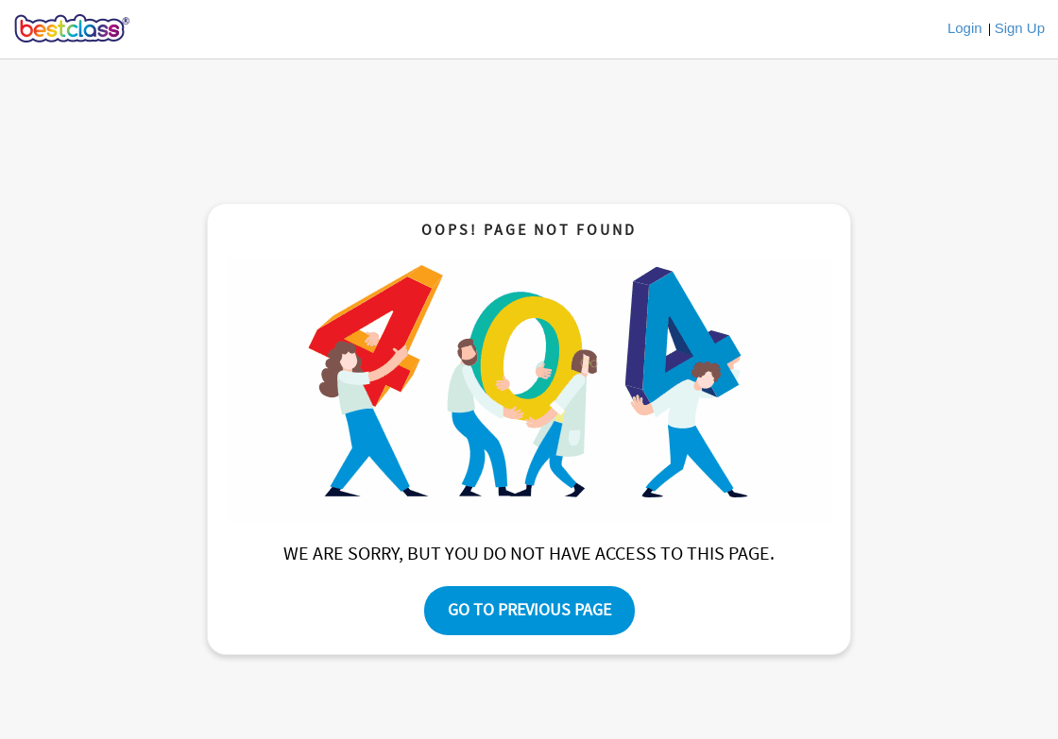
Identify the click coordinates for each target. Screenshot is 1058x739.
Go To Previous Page (529, 610)
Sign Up (1020, 28)
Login (964, 28)
